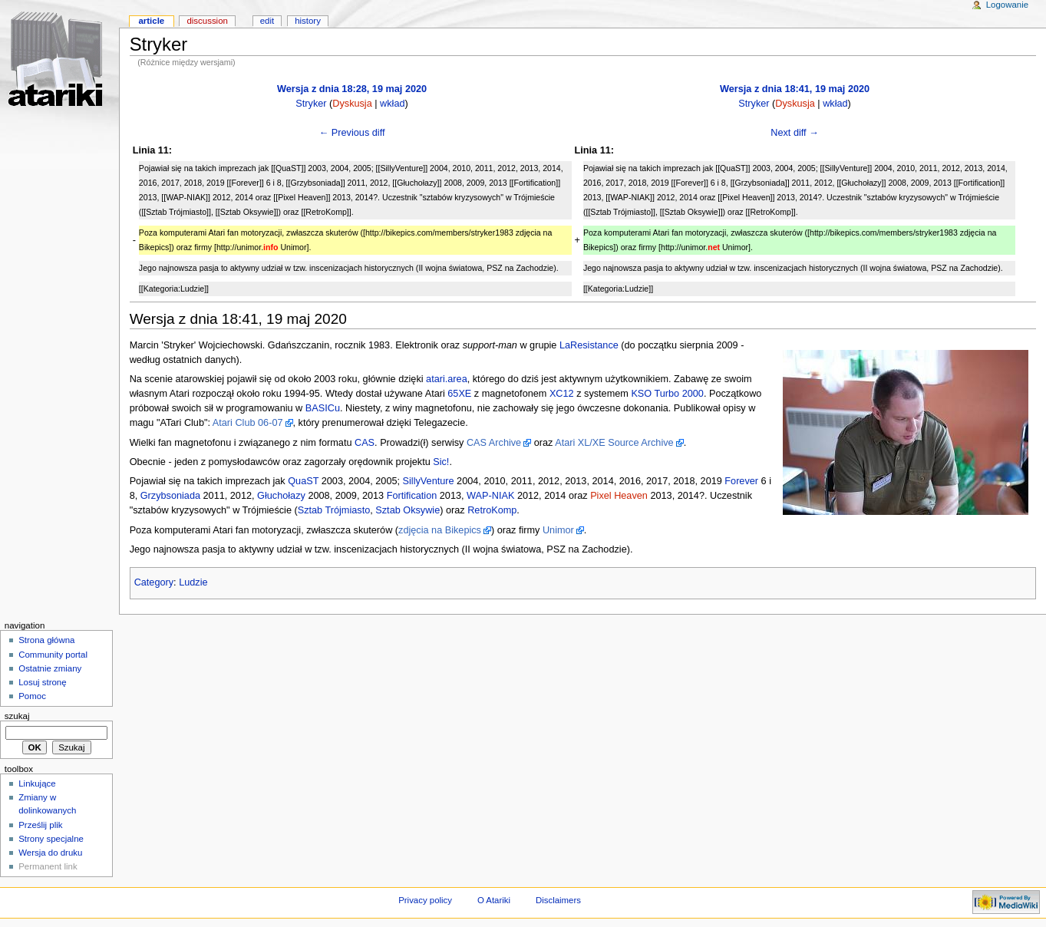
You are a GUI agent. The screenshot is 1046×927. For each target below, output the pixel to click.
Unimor (558, 530)
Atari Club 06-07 (248, 422)
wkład (392, 103)
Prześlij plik (40, 825)
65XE (459, 393)
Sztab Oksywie (407, 510)
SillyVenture (428, 481)
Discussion (206, 20)
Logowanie (1007, 4)
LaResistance (589, 345)
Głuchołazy (281, 495)
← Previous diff (352, 132)
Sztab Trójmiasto (334, 510)
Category (153, 582)
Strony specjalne (51, 838)
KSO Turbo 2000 (667, 393)
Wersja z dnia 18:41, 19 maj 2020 (794, 89)
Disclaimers (558, 900)
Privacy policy (425, 900)
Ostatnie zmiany (49, 668)
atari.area (446, 379)
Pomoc (32, 696)
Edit (267, 20)
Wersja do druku (50, 852)
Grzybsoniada (170, 495)
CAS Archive (494, 442)
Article (151, 20)
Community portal (52, 654)
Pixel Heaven (619, 495)
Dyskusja (351, 103)
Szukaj (17, 716)
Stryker (310, 103)
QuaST (303, 481)
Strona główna (46, 640)
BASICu (322, 408)
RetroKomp (491, 510)
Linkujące (36, 783)
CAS (365, 442)
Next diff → (794, 132)
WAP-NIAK (490, 495)
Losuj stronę (42, 682)
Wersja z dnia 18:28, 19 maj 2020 (352, 89)
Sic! (441, 462)
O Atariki (493, 900)
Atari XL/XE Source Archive (614, 442)
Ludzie (193, 582)
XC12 (561, 393)
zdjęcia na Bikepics (439, 530)
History (308, 20)
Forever (741, 481)
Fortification (412, 495)
